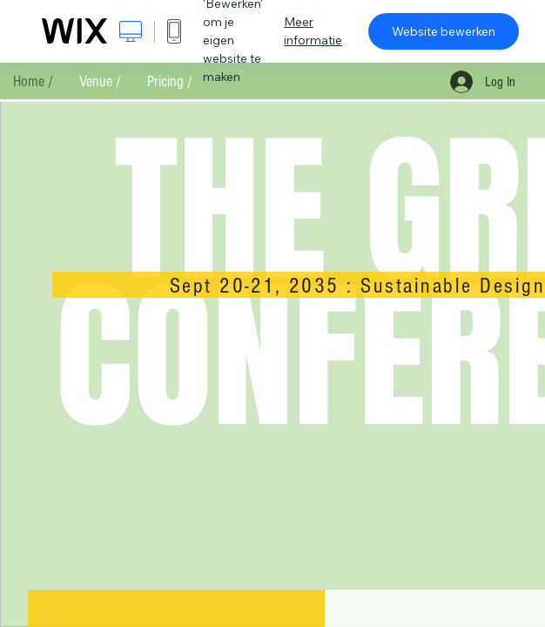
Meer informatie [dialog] (313, 31)
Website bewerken (443, 31)
